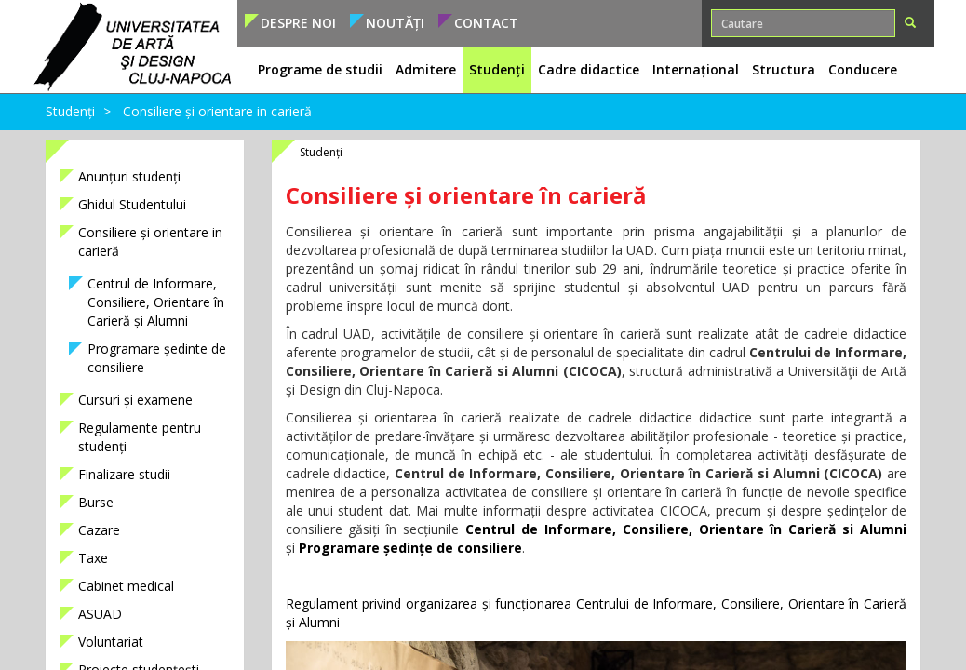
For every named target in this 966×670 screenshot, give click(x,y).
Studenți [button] (497, 69)
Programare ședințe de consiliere (410, 547)
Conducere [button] (862, 69)
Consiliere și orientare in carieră (217, 111)
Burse (96, 502)
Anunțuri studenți (129, 176)
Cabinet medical (126, 586)
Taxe (93, 558)
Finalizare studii (124, 474)
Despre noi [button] (298, 23)
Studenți (70, 111)
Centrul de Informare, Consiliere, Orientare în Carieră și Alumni (155, 302)
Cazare (99, 530)
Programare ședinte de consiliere (156, 358)
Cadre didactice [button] (588, 69)
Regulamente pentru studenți (139, 437)
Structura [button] (783, 69)
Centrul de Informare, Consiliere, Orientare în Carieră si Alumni (685, 529)
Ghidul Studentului (132, 204)
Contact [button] (486, 23)
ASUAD (100, 614)
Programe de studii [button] (320, 69)
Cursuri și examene (135, 400)
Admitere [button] (426, 69)
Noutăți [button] (395, 23)
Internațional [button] (695, 69)
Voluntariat (110, 641)
